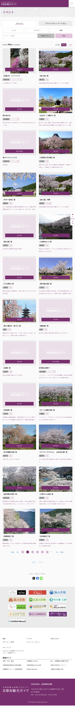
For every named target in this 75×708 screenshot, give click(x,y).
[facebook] (37, 578)
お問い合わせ (55, 639)
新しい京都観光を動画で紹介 (60, 661)
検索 (63, 36)
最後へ (62, 552)
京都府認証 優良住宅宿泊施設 (12, 665)
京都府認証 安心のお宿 (34, 665)
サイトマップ (7, 647)
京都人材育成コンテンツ (58, 665)
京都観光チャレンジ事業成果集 (12, 669)
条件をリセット (46, 36)
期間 (61, 30)
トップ (33, 562)
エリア (14, 30)
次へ (57, 552)
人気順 (70, 45)
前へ (18, 552)
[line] (41, 578)
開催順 (64, 45)
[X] (33, 578)
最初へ (12, 552)
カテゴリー (37, 30)
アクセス (29, 639)
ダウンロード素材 (8, 642)
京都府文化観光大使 (57, 669)
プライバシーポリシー (34, 642)
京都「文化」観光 (8, 661)
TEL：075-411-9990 (37, 695)
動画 (4, 639)
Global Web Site (32, 669)
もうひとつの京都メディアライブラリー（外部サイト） (13, 652)
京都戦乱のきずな (32, 661)
